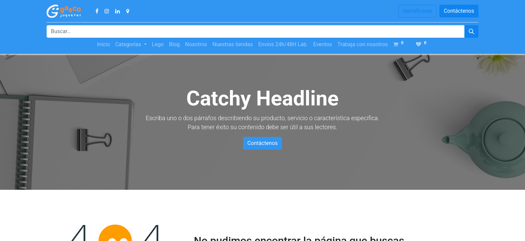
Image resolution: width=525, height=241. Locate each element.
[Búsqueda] (471, 31)
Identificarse (417, 11)
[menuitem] (103, 44)
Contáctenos (459, 11)
